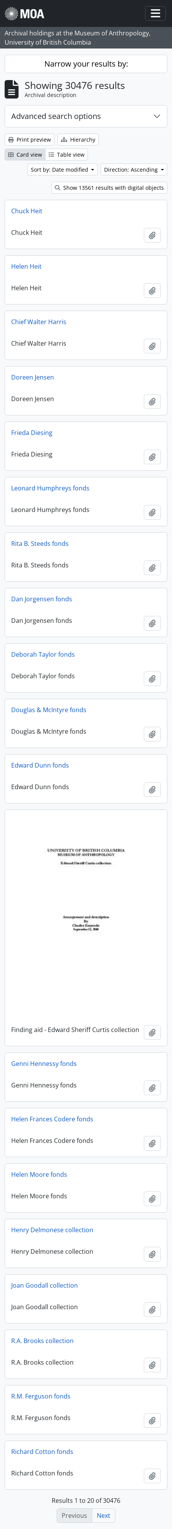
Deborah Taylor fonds (43, 654)
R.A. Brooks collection (42, 1341)
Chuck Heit (26, 211)
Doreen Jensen (32, 377)
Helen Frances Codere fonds (52, 1119)
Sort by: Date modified (60, 169)
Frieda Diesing (31, 432)
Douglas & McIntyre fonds (48, 710)
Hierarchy (78, 139)
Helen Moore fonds (39, 1174)
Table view (66, 154)
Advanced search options (56, 116)
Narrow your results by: (86, 64)
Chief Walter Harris (38, 322)
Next (103, 1515)
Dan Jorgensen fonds (41, 599)
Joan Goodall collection (44, 1285)
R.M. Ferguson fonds (41, 1396)
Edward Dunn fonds (40, 765)
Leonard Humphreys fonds (50, 488)
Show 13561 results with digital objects (109, 187)
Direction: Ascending (131, 169)
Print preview (29, 139)
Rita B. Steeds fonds (40, 543)
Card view (25, 154)
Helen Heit (26, 266)
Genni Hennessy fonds (44, 1063)
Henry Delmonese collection (52, 1230)
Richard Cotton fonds (42, 1451)
